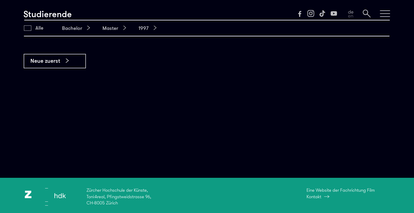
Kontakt (314, 196)
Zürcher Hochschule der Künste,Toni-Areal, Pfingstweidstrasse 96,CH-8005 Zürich (119, 196)
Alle (39, 27)
